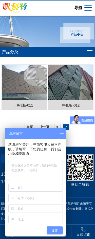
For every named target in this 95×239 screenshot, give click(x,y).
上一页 (44, 127)
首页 (30, 127)
